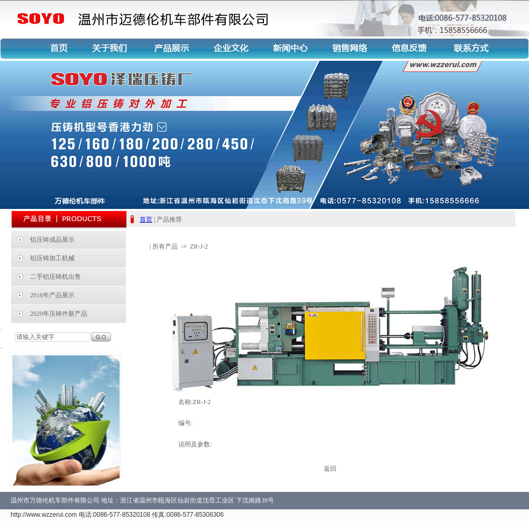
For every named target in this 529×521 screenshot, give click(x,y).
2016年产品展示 (52, 295)
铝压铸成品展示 (52, 239)
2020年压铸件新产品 (58, 313)
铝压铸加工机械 (52, 258)
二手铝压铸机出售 (55, 276)
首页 (146, 219)
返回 (330, 468)
